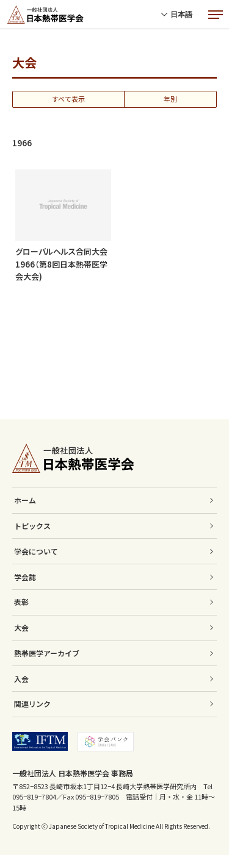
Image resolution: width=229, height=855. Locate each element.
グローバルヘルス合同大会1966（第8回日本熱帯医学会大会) (61, 264)
